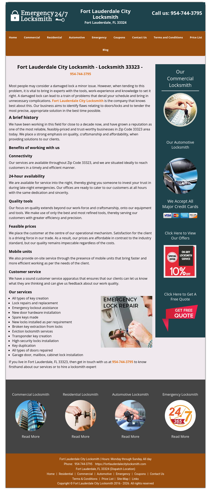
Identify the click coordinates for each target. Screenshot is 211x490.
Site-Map (122, 479)
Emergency (99, 37)
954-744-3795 (186, 12)
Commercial (32, 37)
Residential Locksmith (80, 394)
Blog (105, 50)
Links (135, 479)
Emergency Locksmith (180, 394)
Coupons (119, 37)
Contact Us (139, 37)
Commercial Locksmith (30, 394)
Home (13, 37)
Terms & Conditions (84, 479)
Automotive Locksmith (130, 394)
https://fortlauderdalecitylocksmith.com (120, 464)
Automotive (77, 37)
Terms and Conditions (168, 37)
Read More (31, 436)
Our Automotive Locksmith (180, 145)
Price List (196, 37)
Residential (54, 37)
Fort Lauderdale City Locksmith (78, 100)
